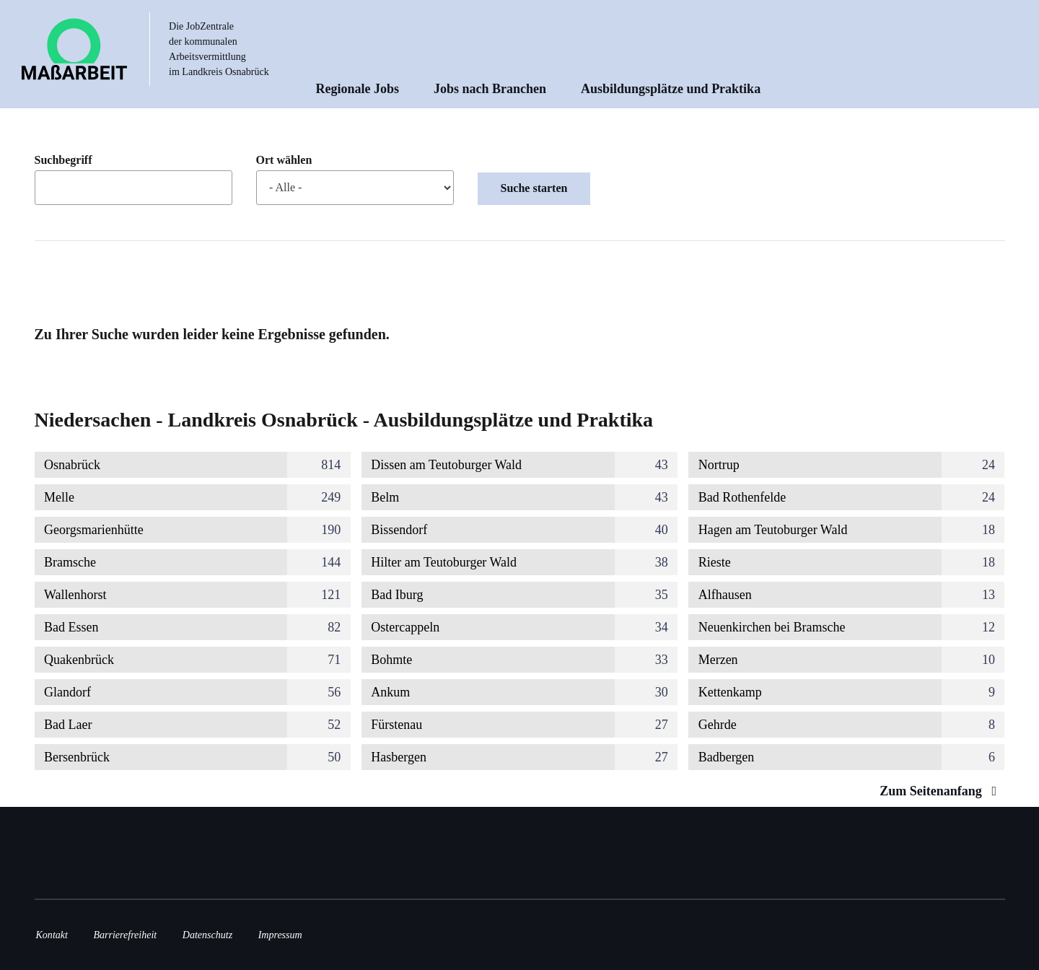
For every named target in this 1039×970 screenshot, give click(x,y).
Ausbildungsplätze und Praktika (670, 89)
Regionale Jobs (358, 89)
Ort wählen (284, 160)
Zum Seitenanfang (941, 791)
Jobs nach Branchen (490, 89)
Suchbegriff (63, 160)
